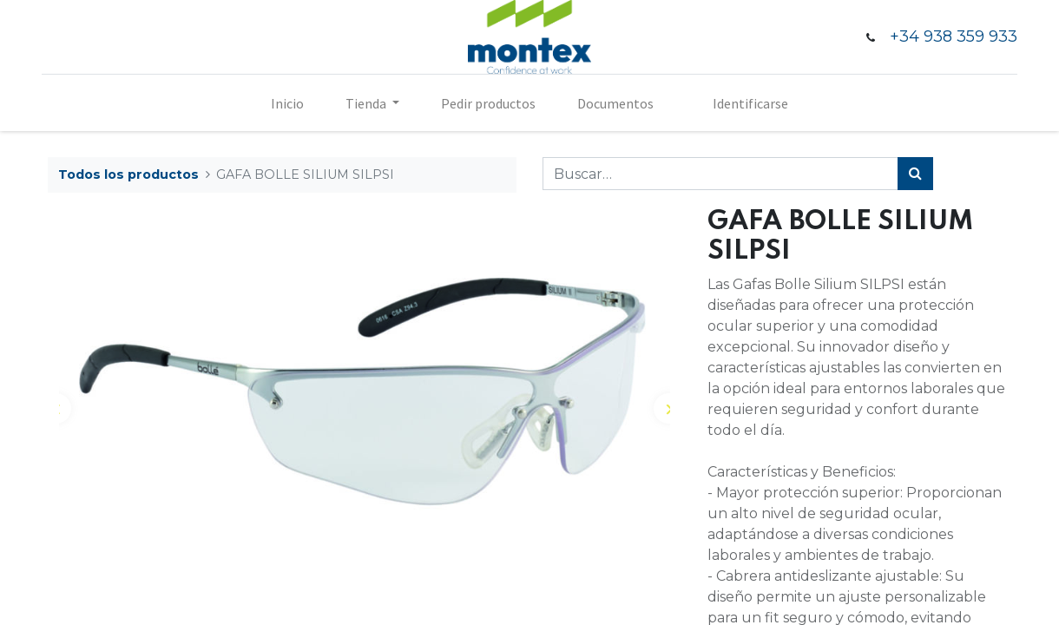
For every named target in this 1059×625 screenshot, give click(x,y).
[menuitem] (287, 103)
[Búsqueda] (915, 173)
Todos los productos (128, 174)
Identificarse (750, 103)
